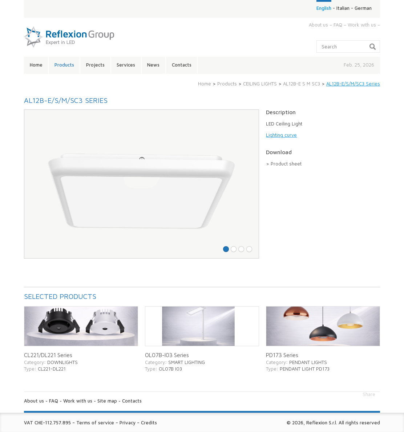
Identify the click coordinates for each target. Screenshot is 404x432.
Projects (95, 65)
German (363, 8)
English (323, 8)
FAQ (338, 25)
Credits (149, 422)
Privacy (128, 422)
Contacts (181, 65)
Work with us (362, 25)
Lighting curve (281, 135)
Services (126, 65)
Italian (343, 8)
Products (64, 65)
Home (36, 65)
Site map (107, 401)
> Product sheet (284, 164)
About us (318, 25)
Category (34, 362)
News (153, 65)
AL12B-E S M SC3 (301, 84)
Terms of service (95, 422)
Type (29, 369)
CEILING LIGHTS (260, 84)
